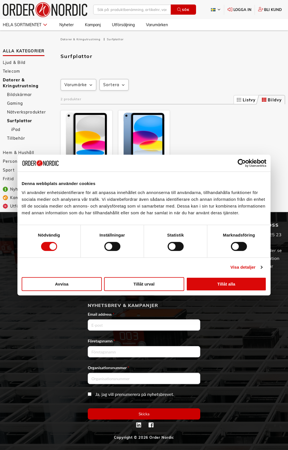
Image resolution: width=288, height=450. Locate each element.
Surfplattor (19, 120)
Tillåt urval (144, 284)
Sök (183, 10)
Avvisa (62, 284)
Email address (101, 314)
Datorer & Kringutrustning (21, 82)
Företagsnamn (101, 340)
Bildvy (272, 100)
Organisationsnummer (108, 367)
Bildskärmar (19, 94)
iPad (16, 129)
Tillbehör (16, 138)
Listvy (246, 100)
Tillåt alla (226, 284)
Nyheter (66, 24)
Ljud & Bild (14, 62)
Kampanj (93, 24)
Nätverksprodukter (26, 112)
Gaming (15, 103)
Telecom (11, 71)
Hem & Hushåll (18, 152)
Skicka (144, 413)
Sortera (114, 85)
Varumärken (157, 24)
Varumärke (78, 85)
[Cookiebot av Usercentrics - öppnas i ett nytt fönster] (241, 163)
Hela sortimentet (25, 24)
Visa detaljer (242, 267)
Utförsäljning (123, 24)
